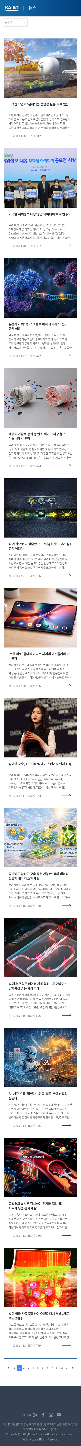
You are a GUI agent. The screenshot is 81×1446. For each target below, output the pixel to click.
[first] (7, 1368)
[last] (73, 1368)
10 (61, 1367)
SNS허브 (26, 1415)
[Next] (67, 1368)
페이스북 (43, 1415)
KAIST (12, 9)
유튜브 (59, 1415)
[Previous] (14, 1368)
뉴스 (32, 8)
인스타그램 (51, 1415)
